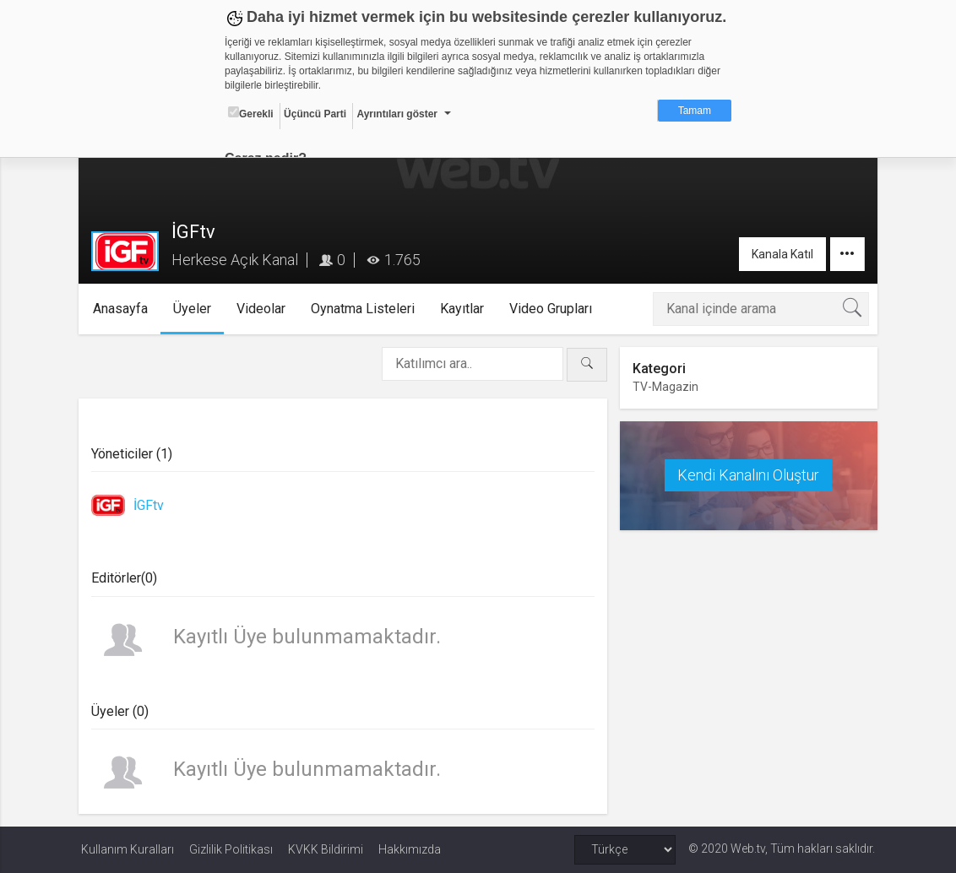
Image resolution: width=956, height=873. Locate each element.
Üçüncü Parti (315, 114)
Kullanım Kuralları (127, 849)
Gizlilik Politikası (231, 849)
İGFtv (151, 505)
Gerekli (251, 113)
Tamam (694, 111)
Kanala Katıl (780, 254)
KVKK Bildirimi (325, 849)
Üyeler (196, 309)
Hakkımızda (409, 849)
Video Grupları (554, 309)
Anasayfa (123, 309)
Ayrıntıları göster (396, 114)
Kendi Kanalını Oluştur (746, 475)
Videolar (264, 309)
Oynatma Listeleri (366, 309)
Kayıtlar (465, 309)
